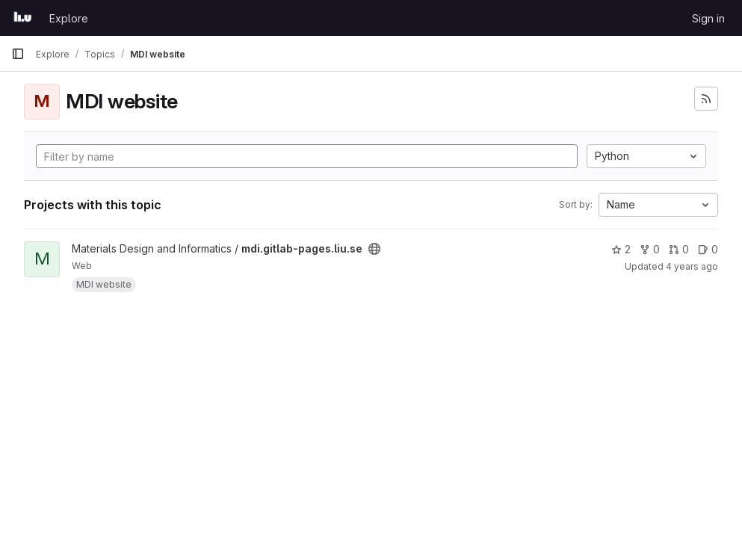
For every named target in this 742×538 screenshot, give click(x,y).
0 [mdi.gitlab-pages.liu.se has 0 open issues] (708, 249)
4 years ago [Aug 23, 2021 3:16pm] (692, 266)
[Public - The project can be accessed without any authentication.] (374, 249)
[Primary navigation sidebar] (18, 54)
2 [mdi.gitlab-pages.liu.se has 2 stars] (621, 249)
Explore (68, 18)
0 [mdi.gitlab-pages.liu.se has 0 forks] (650, 249)
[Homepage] (22, 18)
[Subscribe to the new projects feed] (706, 99)
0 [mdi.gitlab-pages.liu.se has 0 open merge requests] (679, 249)
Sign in (708, 18)
